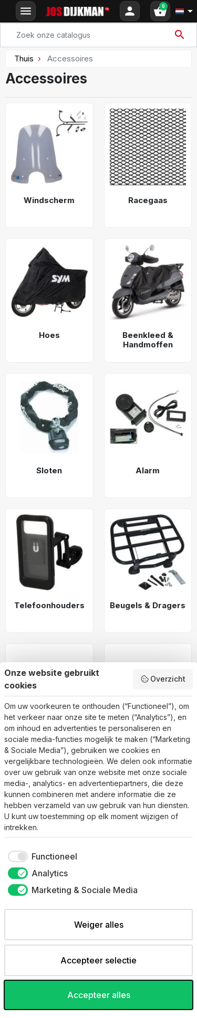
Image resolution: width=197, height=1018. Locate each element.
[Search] (98, 35)
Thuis (24, 58)
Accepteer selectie (98, 960)
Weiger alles (98, 924)
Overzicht (163, 679)
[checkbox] (40, 856)
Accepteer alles (98, 995)
